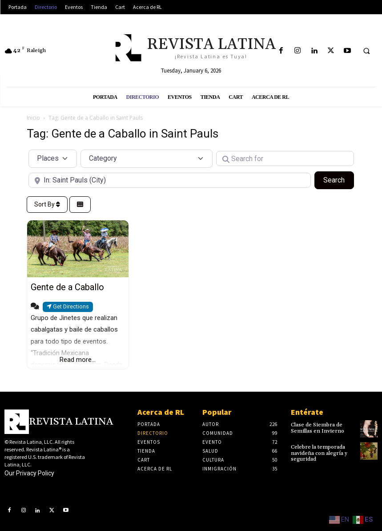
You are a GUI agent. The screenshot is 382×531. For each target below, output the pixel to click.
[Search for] (285, 158)
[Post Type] (52, 158)
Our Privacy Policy (29, 473)
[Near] (169, 180)
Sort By (47, 204)
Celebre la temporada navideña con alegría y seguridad (319, 453)
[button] (366, 51)
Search (338, 179)
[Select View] (80, 204)
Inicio (33, 118)
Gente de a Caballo (67, 287)
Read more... (78, 360)
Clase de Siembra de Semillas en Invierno (317, 428)
